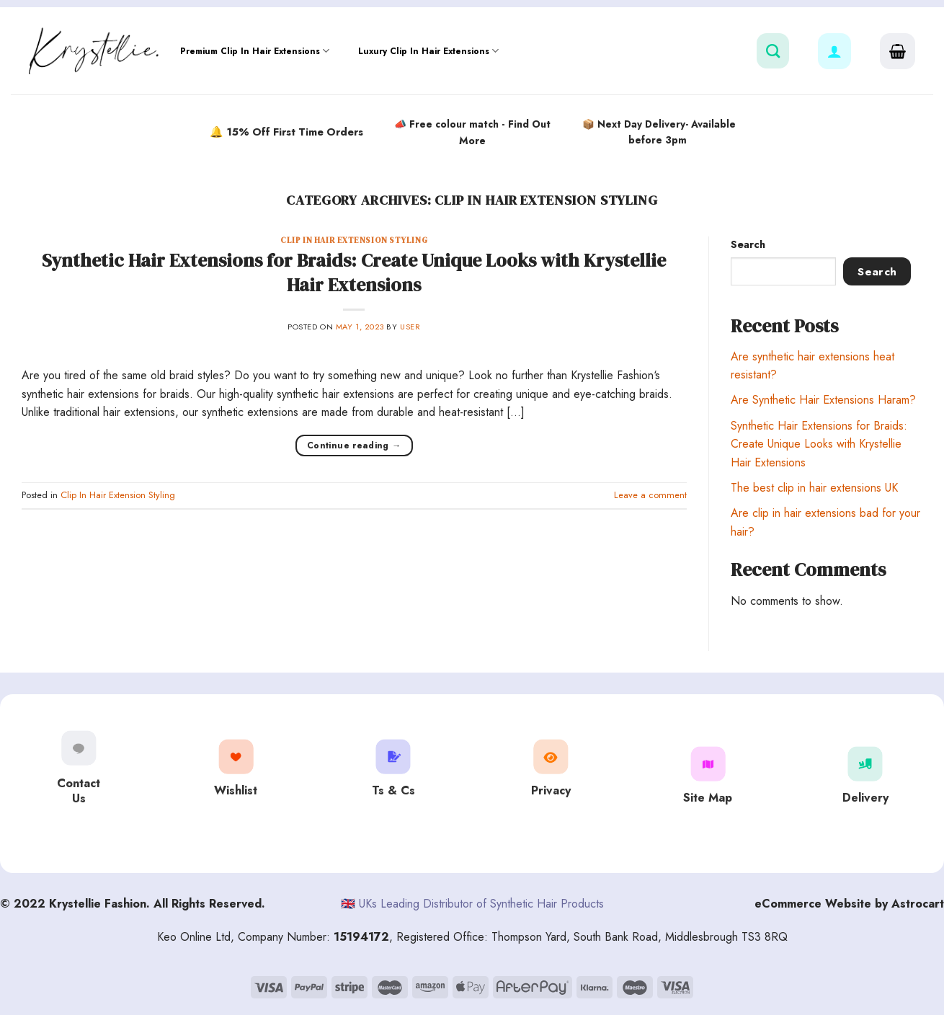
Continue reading (354, 446)
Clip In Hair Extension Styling (353, 240)
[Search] (773, 51)
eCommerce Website (812, 903)
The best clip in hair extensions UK (814, 487)
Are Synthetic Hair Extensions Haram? (823, 399)
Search (748, 244)
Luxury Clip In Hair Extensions (428, 51)
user (410, 326)
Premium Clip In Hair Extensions (254, 51)
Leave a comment (650, 495)
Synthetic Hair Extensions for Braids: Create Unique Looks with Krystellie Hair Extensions (354, 272)
